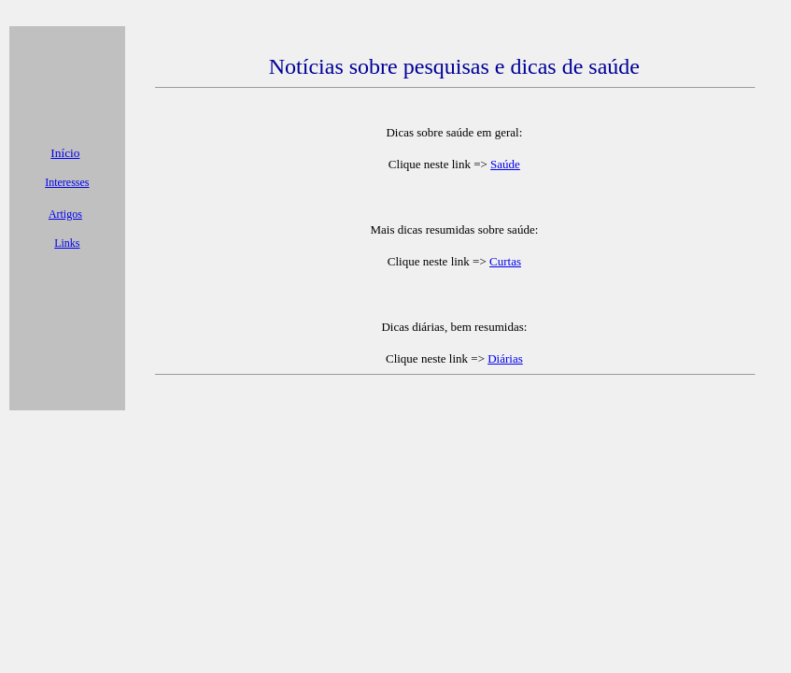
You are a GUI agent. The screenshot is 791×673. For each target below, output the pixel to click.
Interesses (67, 182)
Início (64, 153)
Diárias (505, 358)
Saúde (505, 164)
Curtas (505, 261)
